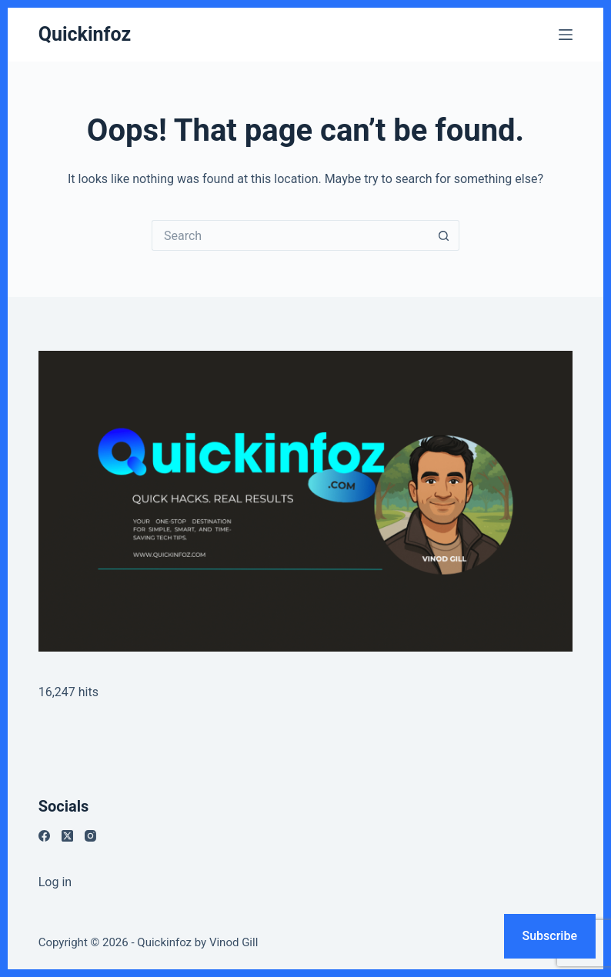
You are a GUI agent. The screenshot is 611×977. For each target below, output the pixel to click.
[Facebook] (44, 836)
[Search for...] (290, 235)
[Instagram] (90, 836)
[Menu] (566, 35)
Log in (55, 882)
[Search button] (444, 235)
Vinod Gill (233, 942)
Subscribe (550, 936)
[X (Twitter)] (67, 836)
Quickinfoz (84, 34)
